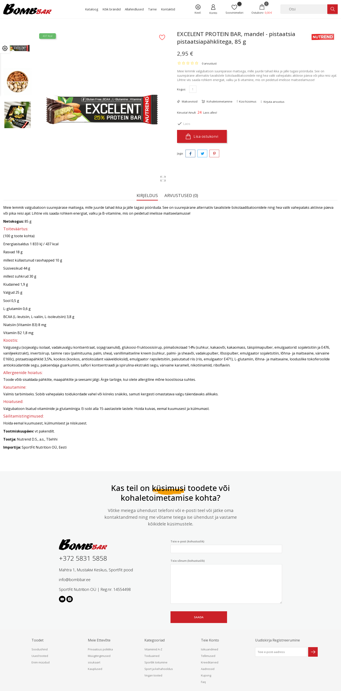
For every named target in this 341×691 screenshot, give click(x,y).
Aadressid (207, 669)
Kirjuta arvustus (273, 102)
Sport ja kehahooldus (158, 669)
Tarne (152, 9)
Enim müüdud (41, 662)
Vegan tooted (153, 675)
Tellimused (208, 656)
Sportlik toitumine (155, 662)
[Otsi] (303, 9)
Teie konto (210, 640)
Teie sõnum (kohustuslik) (226, 581)
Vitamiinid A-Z (153, 649)
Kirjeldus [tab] (147, 195)
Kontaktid (168, 9)
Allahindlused (134, 9)
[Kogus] (192, 89)
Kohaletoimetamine (219, 101)
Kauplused (95, 669)
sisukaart (94, 662)
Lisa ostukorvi (202, 136)
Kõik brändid (111, 9)
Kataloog (91, 9)
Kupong (206, 675)
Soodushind (40, 649)
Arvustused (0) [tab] (181, 195)
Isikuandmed (209, 649)
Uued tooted (40, 656)
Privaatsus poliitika (100, 649)
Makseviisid (189, 101)
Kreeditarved (209, 662)
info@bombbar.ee (74, 579)
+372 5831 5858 (83, 558)
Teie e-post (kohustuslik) (226, 546)
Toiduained (151, 656)
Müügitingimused (99, 656)
